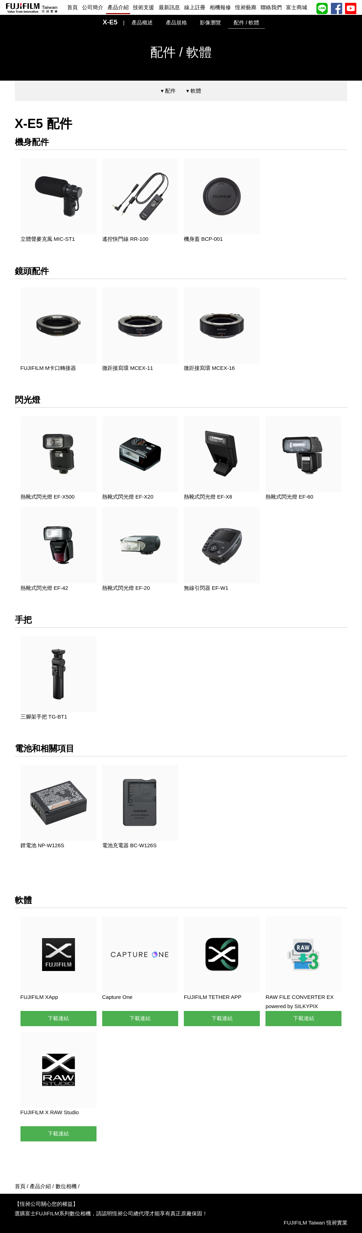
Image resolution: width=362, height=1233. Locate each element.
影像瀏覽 (210, 22)
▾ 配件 (168, 91)
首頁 (72, 7)
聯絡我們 (271, 7)
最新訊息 (169, 7)
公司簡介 (92, 7)
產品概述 (142, 22)
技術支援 (143, 7)
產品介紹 (118, 7)
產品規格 (176, 22)
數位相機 (66, 1186)
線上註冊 (194, 7)
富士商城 (296, 7)
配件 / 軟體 (246, 22)
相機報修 (220, 7)
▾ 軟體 (193, 91)
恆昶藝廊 (245, 7)
